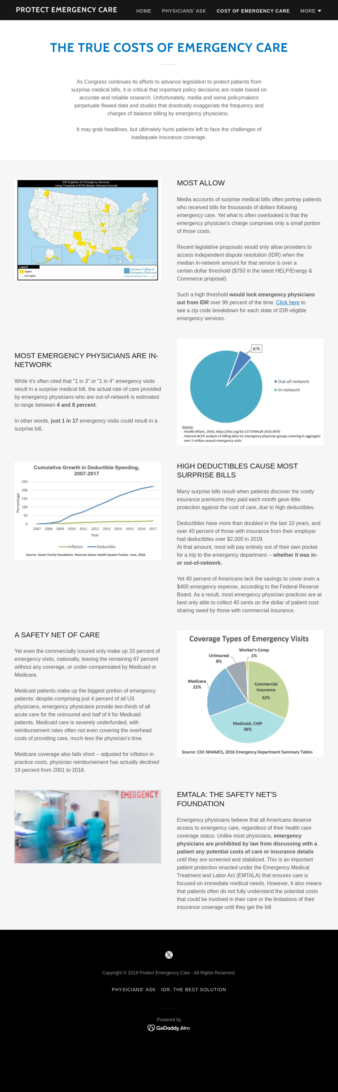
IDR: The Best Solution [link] (193, 989)
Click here (288, 302)
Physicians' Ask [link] (184, 11)
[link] (67, 10)
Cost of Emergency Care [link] (253, 11)
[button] (311, 11)
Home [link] (144, 11)
